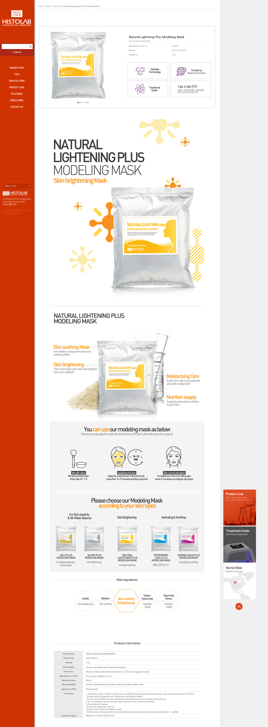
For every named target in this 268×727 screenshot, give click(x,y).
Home (40, 6)
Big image (83, 102)
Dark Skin (56, 6)
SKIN (48, 6)
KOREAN (17, 52)
